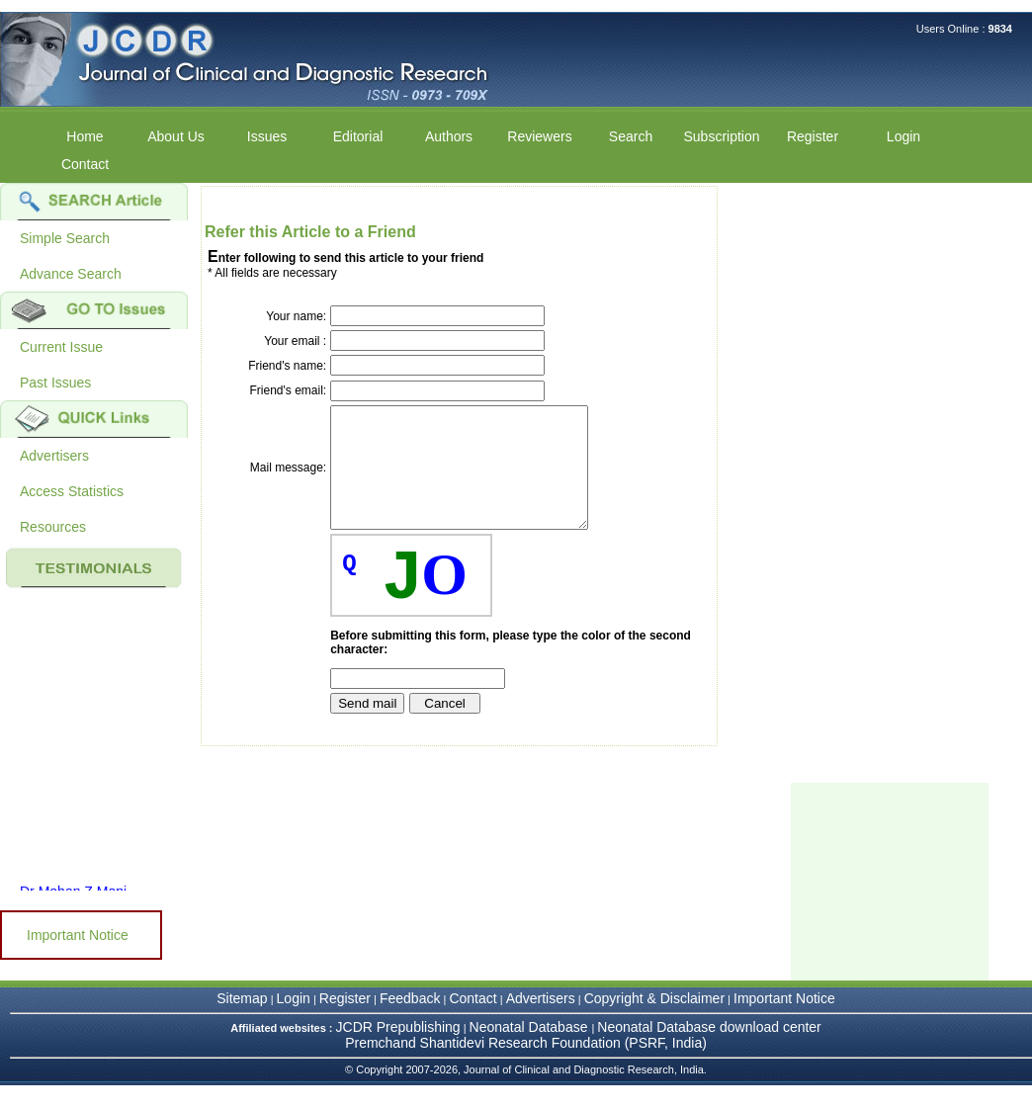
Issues (267, 136)
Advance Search (71, 274)
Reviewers (539, 136)
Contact (85, 164)
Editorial (358, 136)
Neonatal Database (531, 1051)
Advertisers (54, 456)
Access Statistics (72, 491)
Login (903, 136)
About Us (176, 136)
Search (630, 136)
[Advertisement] (890, 905)
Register (812, 136)
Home (84, 136)
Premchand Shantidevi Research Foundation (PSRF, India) (526, 1066)
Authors (449, 136)
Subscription (721, 136)
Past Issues (55, 382)
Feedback (410, 1022)
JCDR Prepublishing (398, 1051)
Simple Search (65, 238)
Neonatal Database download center (709, 1051)
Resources (53, 527)
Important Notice (78, 935)
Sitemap (241, 1022)
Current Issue (61, 347)
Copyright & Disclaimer (654, 1022)
